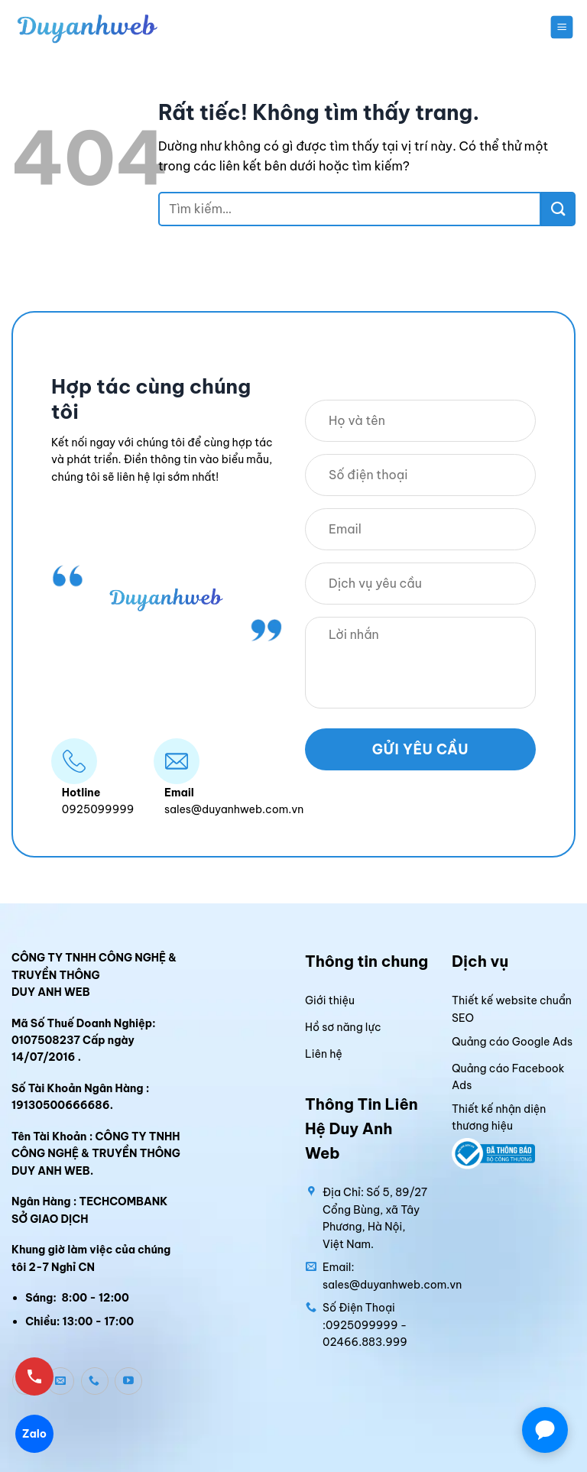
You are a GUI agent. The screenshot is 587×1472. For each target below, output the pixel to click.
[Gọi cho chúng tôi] (95, 1381)
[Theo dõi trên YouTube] (128, 1381)
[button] (562, 27)
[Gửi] (558, 209)
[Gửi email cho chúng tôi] (60, 1381)
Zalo (34, 1434)
